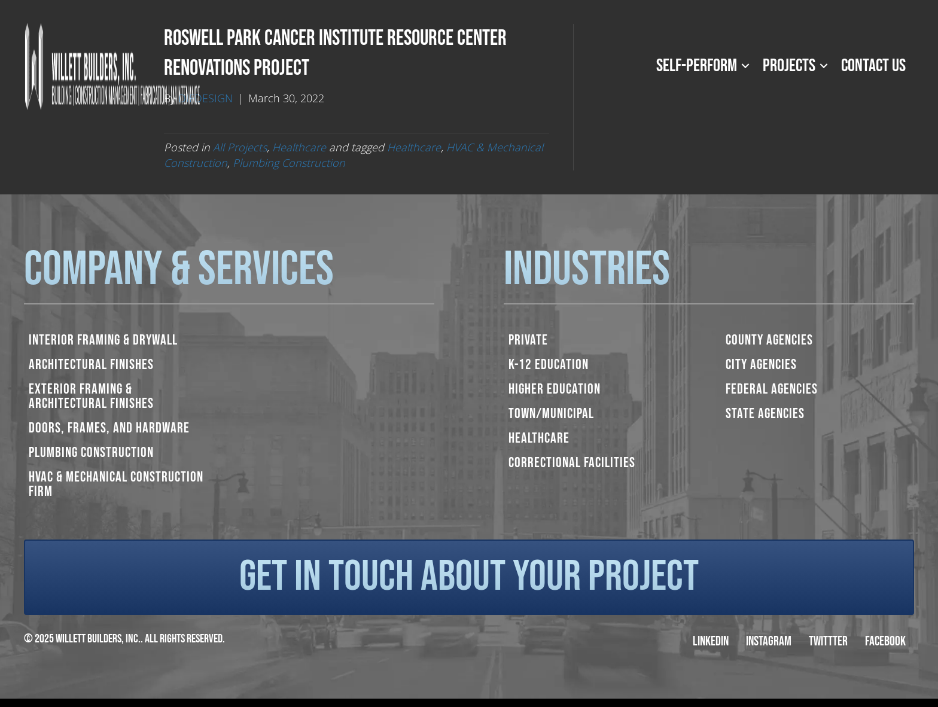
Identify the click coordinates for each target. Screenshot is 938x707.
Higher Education (554, 389)
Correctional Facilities (571, 462)
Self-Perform (696, 66)
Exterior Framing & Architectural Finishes (91, 396)
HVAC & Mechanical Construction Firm (116, 484)
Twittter (828, 641)
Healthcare (299, 147)
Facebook (885, 641)
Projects (789, 66)
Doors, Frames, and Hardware (109, 428)
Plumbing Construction (289, 163)
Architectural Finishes (91, 364)
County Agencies (769, 340)
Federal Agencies (772, 389)
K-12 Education (548, 364)
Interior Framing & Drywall (103, 340)
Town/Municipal (551, 413)
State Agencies (765, 413)
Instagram (768, 641)
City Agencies (761, 364)
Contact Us (873, 66)
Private (528, 340)
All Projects (240, 147)
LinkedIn (711, 641)
